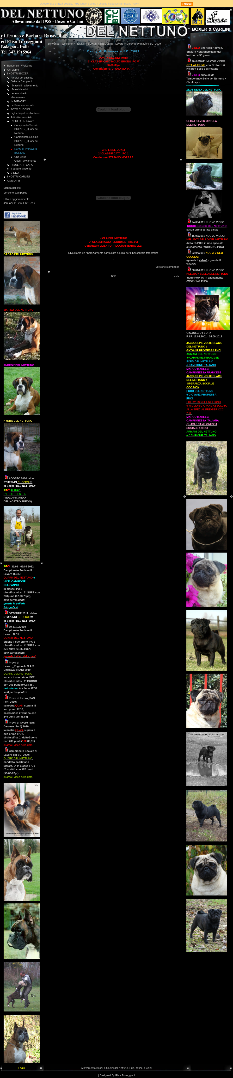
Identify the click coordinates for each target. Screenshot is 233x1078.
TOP (113, 276)
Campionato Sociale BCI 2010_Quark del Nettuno (26, 140)
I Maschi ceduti (19, 89)
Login (21, 1067)
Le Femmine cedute (22, 105)
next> (176, 276)
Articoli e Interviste (21, 117)
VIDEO (15, 172)
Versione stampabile (15, 192)
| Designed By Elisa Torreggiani (116, 1075)
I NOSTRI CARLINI (18, 176)
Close (187, 4)
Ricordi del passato (22, 77)
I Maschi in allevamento (24, 85)
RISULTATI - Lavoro (22, 121)
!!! (24, 482)
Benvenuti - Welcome (19, 65)
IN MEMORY (18, 101)
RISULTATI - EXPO (22, 164)
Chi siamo (13, 69)
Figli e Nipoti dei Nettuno (25, 113)
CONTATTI (13, 180)
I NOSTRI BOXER (18, 73)
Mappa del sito (12, 187)
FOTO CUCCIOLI (21, 109)
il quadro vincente (21, 168)
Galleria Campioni (21, 81)
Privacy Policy (131, 3)
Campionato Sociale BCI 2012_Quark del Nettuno (26, 129)
